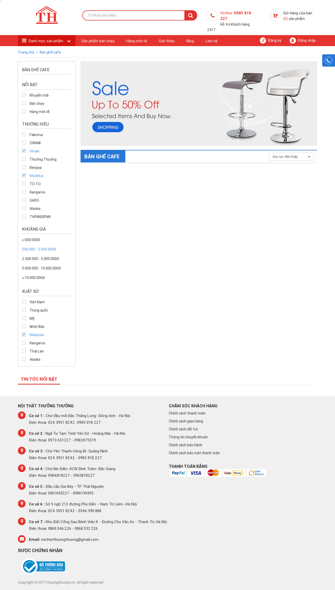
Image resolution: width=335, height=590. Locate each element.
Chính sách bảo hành (185, 445)
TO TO (35, 184)
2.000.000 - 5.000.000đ (40, 258)
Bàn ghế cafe (50, 52)
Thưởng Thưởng (43, 159)
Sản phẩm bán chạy (97, 40)
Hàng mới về (136, 40)
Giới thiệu (167, 40)
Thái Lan (37, 351)
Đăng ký (270, 40)
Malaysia (37, 335)
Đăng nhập (303, 40)
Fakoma (36, 134)
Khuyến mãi (39, 95)
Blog (190, 40)
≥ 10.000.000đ (33, 277)
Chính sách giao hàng (186, 421)
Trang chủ (26, 52)
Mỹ (32, 318)
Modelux (36, 175)
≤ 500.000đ (31, 239)
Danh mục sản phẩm (46, 40)
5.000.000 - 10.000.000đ (41, 268)
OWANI (35, 143)
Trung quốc (39, 310)
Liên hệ (212, 40)
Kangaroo (37, 192)
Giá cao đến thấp (291, 156)
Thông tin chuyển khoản (188, 437)
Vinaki (34, 151)
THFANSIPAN (40, 216)
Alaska (35, 208)
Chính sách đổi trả (183, 429)
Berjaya (36, 167)
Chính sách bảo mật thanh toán (194, 453)
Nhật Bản (37, 326)
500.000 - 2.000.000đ (39, 249)
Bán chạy (37, 103)
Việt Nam (37, 302)
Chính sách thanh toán (187, 413)
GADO (34, 200)
